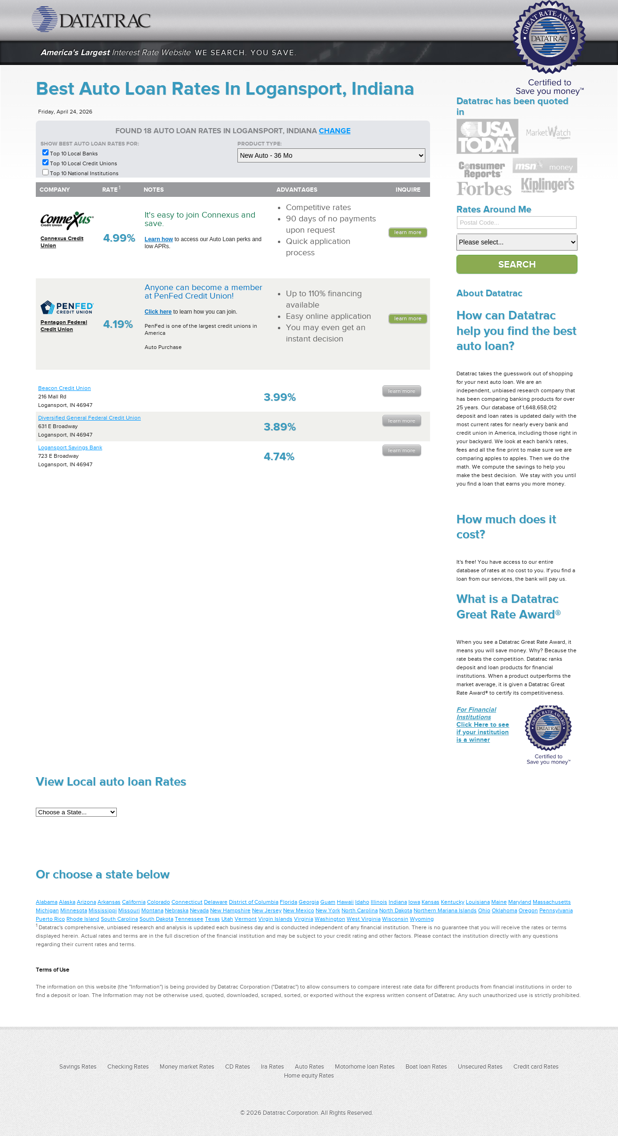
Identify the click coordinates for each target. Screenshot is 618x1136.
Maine (499, 902)
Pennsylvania (556, 910)
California (134, 902)
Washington (330, 919)
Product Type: (259, 143)
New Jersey (267, 910)
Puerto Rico (50, 919)
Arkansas (109, 902)
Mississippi (103, 910)
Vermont (246, 919)
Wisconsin (395, 919)
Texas (212, 919)
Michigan (47, 910)
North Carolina (360, 910)
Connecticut (187, 902)
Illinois (379, 902)
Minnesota (73, 910)
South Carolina (119, 919)
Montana (152, 910)
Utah (227, 919)
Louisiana (478, 902)
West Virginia (364, 919)
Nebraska (176, 910)
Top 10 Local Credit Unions (83, 163)
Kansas (430, 902)
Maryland (519, 902)
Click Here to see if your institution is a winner (482, 724)
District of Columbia (253, 902)
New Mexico (298, 910)
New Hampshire (230, 910)
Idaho (362, 902)
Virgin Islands (275, 919)
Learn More (408, 232)
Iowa (414, 902)
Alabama (46, 902)
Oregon (528, 910)
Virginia (303, 919)
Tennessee (189, 919)
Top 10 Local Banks (74, 153)
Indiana (398, 902)
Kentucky (452, 902)
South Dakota (156, 919)
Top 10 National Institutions (84, 173)
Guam (327, 902)
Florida (288, 902)
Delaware (216, 902)
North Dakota (395, 910)
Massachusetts (552, 902)
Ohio (484, 910)
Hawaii (345, 902)
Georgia (309, 902)
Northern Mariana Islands (445, 910)
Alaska (67, 902)
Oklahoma (504, 910)
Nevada (199, 910)
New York (328, 910)
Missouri (129, 910)
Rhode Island (82, 919)
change (334, 131)
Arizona (86, 902)
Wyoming (422, 919)
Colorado (158, 902)
